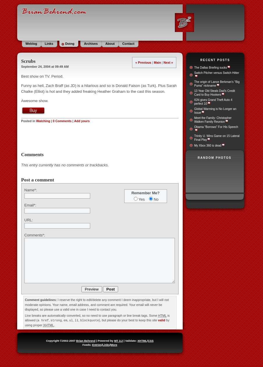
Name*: (30, 190)
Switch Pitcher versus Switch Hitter (216, 72)
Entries (97, 344)
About (110, 43)
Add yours (82, 121)
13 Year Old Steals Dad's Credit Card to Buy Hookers (214, 92)
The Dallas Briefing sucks (210, 67)
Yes (141, 199)
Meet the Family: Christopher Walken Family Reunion (213, 119)
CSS (151, 340)
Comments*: (34, 235)
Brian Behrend (85, 340)
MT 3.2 (118, 340)
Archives (91, 43)
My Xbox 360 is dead (207, 145)
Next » (168, 62)
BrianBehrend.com (130, 22)
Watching (43, 121)
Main (157, 62)
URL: (28, 220)
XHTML (142, 340)
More (114, 344)
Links (49, 43)
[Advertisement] (100, 137)
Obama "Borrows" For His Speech (216, 127)
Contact (128, 43)
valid (161, 320)
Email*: (30, 205)
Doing (69, 43)
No (156, 199)
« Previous (143, 62)
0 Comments (62, 121)
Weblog (31, 43)
